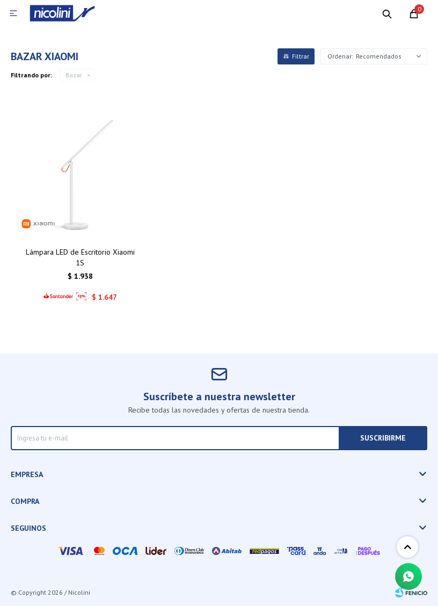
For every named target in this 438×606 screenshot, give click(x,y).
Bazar (73, 75)
